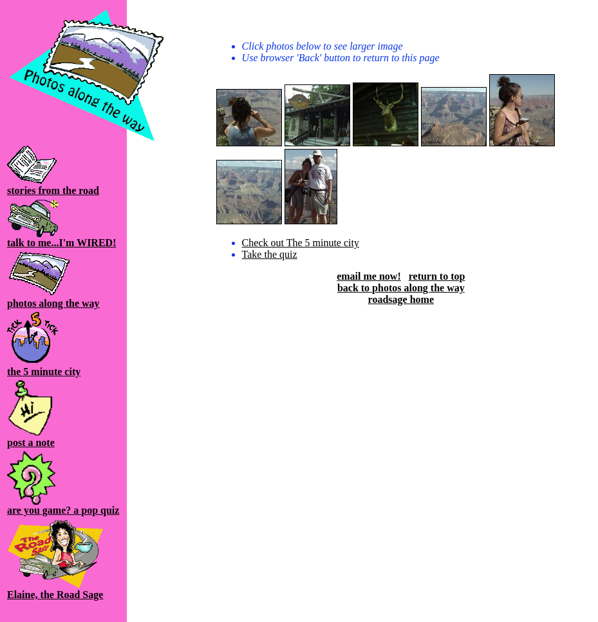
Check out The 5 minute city (300, 242)
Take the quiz (269, 254)
